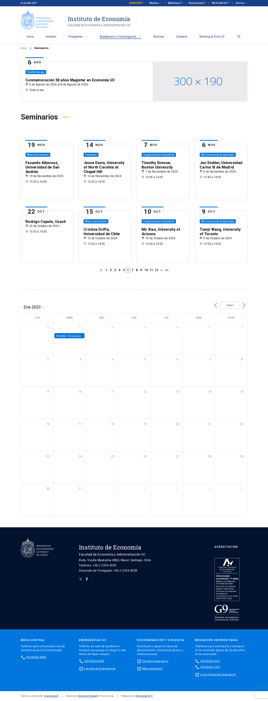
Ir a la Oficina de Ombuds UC (218, 674)
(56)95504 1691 (210, 661)
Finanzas (91, 154)
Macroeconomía (38, 154)
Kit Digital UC (143, 695)
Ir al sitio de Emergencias (100, 668)
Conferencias (36, 72)
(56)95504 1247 (210, 667)
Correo (241, 3)
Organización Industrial (158, 154)
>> (167, 270)
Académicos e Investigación (121, 36)
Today (230, 305)
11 (151, 270)
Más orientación (152, 668)
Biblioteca (174, 2)
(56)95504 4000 (36, 657)
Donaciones (196, 2)
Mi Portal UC (219, 2)
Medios (155, 3)
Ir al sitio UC (28, 2)
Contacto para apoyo (155, 661)
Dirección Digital (87, 695)
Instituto (51, 36)
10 (146, 270)
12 (156, 270)
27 (80, 327)
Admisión (135, 2)
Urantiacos (50, 695)
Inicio (30, 36)
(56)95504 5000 (94, 661)
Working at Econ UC (212, 36)
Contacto (181, 36)
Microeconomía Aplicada (217, 154)
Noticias (158, 36)
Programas (78, 36)
